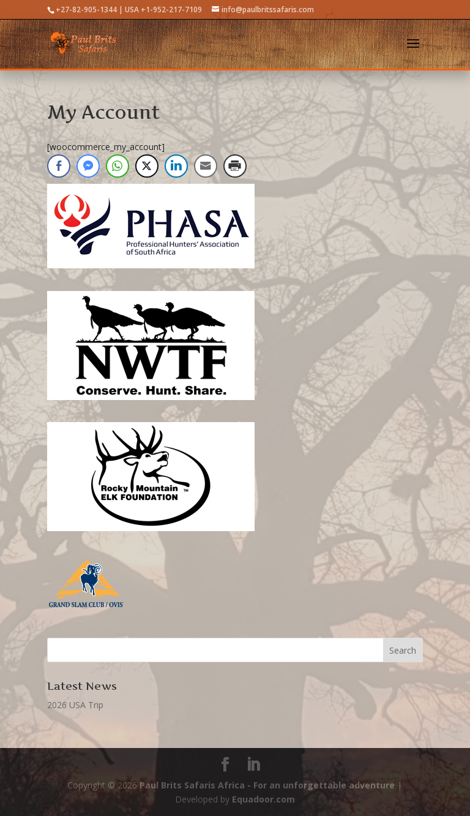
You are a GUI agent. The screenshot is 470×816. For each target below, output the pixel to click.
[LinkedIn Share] (176, 166)
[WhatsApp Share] (117, 166)
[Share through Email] (205, 166)
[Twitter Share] (147, 166)
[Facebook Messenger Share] (88, 166)
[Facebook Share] (58, 166)
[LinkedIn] (253, 765)
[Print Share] (235, 166)
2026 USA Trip (75, 705)
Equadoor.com (263, 799)
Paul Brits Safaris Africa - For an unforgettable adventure (267, 785)
